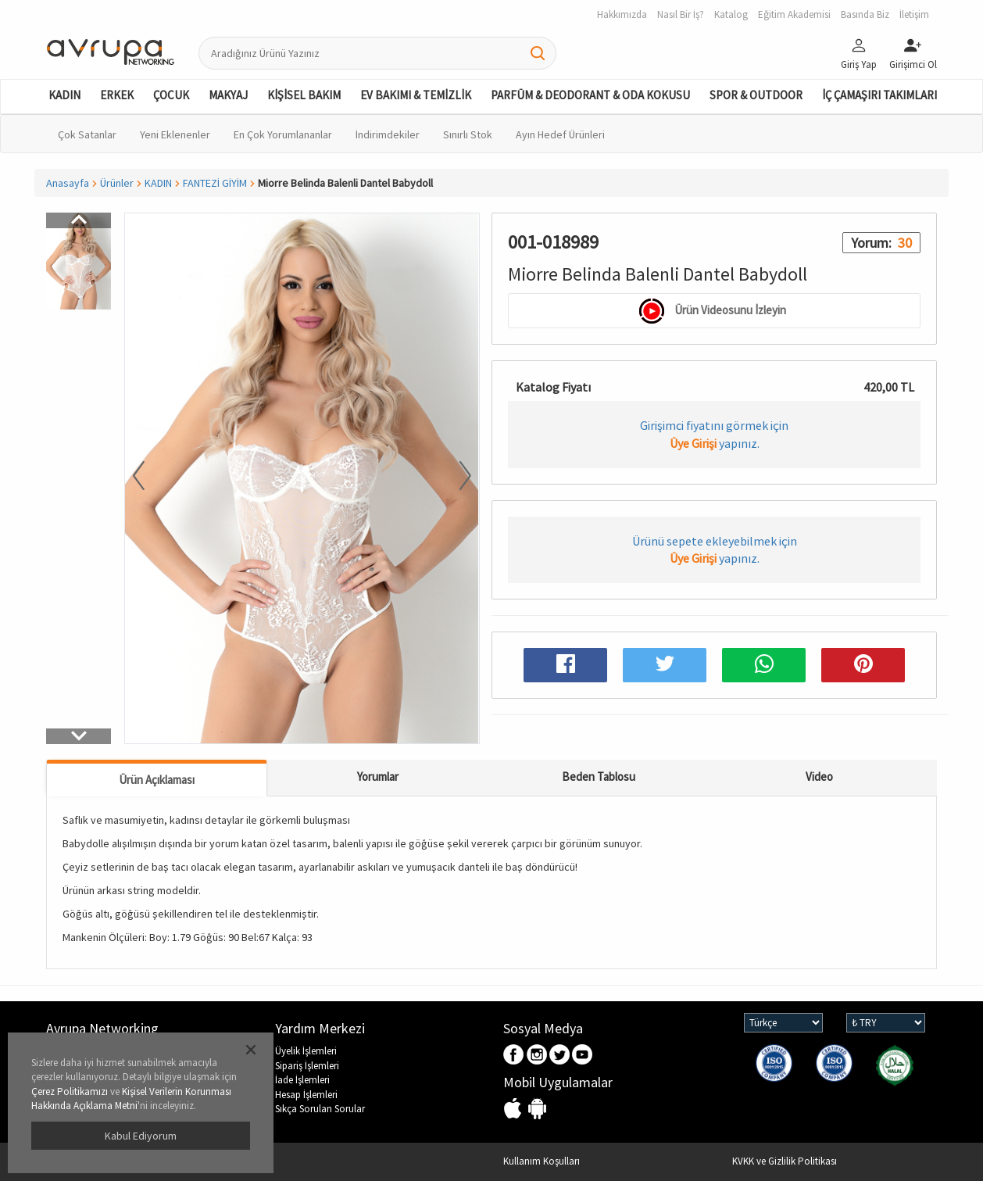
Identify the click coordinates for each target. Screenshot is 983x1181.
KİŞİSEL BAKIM (304, 95)
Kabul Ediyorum (141, 1136)
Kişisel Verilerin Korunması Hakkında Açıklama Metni (131, 1099)
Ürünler (117, 183)
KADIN (64, 95)
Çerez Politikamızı (69, 1091)
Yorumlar (378, 776)
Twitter (560, 1055)
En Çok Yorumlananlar (283, 134)
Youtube (582, 1055)
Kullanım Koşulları (541, 1161)
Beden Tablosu (598, 776)
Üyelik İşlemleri (306, 1051)
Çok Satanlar (87, 134)
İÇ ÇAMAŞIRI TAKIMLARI (879, 95)
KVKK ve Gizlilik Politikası (784, 1161)
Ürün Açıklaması (157, 779)
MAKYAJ (228, 95)
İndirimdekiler (388, 134)
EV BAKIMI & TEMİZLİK (415, 95)
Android (537, 1109)
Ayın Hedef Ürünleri (560, 134)
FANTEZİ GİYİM (215, 183)
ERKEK (117, 95)
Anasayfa (67, 183)
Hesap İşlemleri (306, 1094)
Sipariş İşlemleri (307, 1065)
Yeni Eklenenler (175, 134)
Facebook (514, 1055)
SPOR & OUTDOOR (756, 95)
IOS (514, 1109)
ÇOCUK (171, 95)
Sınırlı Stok (467, 134)
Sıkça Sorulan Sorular (320, 1108)
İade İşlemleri (302, 1079)
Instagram (537, 1055)
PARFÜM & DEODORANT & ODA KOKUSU (590, 95)
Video (819, 776)
